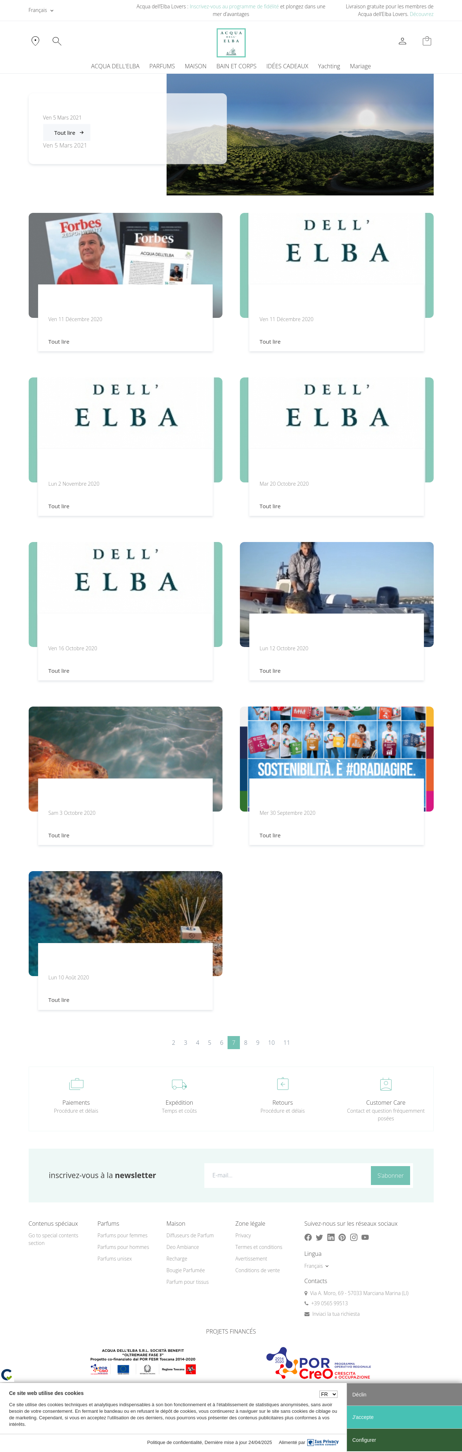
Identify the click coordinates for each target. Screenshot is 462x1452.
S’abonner (390, 1176)
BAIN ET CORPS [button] (236, 66)
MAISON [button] (196, 66)
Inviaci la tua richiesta (336, 1313)
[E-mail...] (286, 1175)
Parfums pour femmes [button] (123, 1235)
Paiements (76, 1103)
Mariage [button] (360, 66)
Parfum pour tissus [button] (188, 1281)
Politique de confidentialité (174, 1442)
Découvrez (421, 14)
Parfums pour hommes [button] (123, 1246)
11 (286, 1043)
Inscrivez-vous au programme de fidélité (234, 6)
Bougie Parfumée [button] (186, 1270)
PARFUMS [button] (162, 66)
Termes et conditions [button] (259, 1246)
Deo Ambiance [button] (183, 1246)
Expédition (179, 1103)
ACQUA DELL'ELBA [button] (115, 66)
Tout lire (64, 132)
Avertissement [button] (251, 1258)
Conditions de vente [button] (258, 1270)
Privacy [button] (243, 1235)
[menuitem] (329, 66)
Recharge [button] (177, 1258)
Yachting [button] (329, 66)
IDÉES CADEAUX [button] (287, 66)
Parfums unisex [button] (115, 1258)
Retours (283, 1103)
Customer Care (385, 1103)
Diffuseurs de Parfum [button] (190, 1235)
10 (271, 1043)
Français (38, 10)
